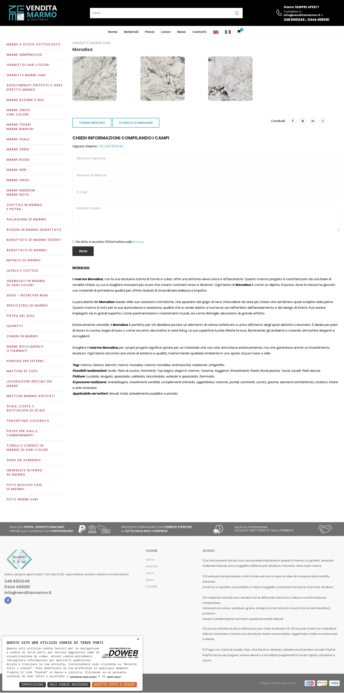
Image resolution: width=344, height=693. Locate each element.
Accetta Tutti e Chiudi (114, 684)
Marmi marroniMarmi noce (21, 193)
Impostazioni (33, 684)
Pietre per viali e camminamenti (22, 433)
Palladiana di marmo (27, 220)
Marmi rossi (18, 160)
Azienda (152, 567)
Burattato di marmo (27, 250)
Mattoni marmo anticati (31, 396)
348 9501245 (294, 19)
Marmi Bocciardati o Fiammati (25, 349)
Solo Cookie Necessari (69, 684)
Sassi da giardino (24, 460)
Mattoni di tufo (22, 372)
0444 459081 (318, 19)
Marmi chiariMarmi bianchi (20, 127)
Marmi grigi (18, 180)
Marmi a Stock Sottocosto (34, 45)
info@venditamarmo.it (28, 593)
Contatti (199, 32)
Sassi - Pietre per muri (27, 296)
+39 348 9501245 (110, 147)
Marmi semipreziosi (24, 55)
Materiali (131, 32)
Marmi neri (17, 170)
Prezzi (149, 32)
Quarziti (15, 326)
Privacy (138, 242)
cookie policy (114, 677)
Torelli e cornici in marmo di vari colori (27, 448)
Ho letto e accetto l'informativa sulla (110, 242)
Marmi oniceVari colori (18, 112)
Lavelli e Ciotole (22, 271)
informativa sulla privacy (83, 677)
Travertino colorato (28, 421)
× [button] (138, 639)
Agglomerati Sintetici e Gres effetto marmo (35, 88)
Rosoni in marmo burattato (34, 230)
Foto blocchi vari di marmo (24, 487)
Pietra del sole (21, 316)
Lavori (166, 32)
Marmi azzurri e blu (25, 100)
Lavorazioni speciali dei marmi (29, 384)
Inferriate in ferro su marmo (24, 473)
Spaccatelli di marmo (27, 306)
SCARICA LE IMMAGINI (136, 123)
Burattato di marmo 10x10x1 (34, 240)
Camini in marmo (22, 336)
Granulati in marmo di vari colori (26, 283)
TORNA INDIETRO (92, 123)
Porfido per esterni (25, 361)
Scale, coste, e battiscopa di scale (26, 408)
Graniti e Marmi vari (26, 75)
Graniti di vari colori (28, 65)
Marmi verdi (18, 150)
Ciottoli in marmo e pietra (24, 207)
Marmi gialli (18, 139)
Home (112, 32)
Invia (83, 251)
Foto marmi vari (22, 500)
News (181, 32)
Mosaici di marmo (24, 261)
